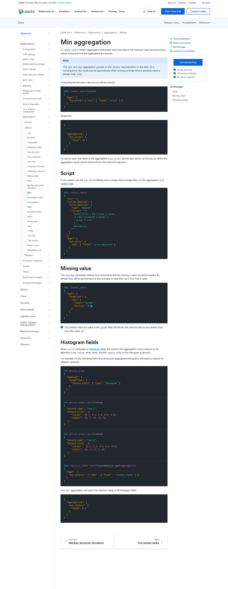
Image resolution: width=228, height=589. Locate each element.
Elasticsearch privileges (34, 64)
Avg (29, 133)
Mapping (27, 85)
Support (192, 3)
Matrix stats (32, 176)
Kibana (24, 289)
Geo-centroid (33, 157)
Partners (182, 3)
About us (172, 3)
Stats (29, 216)
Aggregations (29, 116)
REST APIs (28, 80)
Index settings (29, 69)
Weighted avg (34, 250)
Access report (64, 2)
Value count (33, 245)
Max (29, 181)
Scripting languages (32, 283)
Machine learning (29, 331)
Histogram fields (180, 100)
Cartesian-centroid (36, 171)
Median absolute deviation (35, 186)
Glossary (25, 344)
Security (24, 303)
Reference (204, 22)
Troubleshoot (189, 22)
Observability (27, 309)
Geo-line (31, 161)
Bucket (28, 122)
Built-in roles (28, 59)
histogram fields (97, 349)
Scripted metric (34, 212)
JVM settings (29, 54)
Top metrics (33, 240)
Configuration (29, 49)
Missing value (178, 96)
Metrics (28, 128)
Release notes (171, 22)
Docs (122, 11)
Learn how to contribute (182, 50)
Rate (29, 207)
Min (29, 193)
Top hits (31, 236)
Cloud (23, 296)
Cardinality (32, 142)
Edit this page (177, 46)
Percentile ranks (35, 197)
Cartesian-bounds (35, 166)
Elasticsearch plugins (33, 277)
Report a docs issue (180, 42)
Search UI (25, 338)
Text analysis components (29, 110)
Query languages (31, 104)
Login (206, 3)
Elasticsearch (27, 44)
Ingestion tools (28, 316)
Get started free (188, 62)
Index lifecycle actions (33, 74)
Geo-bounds (33, 152)
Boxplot (31, 138)
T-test (30, 231)
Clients (26, 271)
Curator (26, 266)
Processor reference (33, 260)
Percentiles (32, 202)
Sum (29, 226)
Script (175, 91)
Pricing (113, 11)
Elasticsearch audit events (31, 92)
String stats (32, 221)
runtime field (66, 183)
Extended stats (34, 147)
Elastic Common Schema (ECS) (28, 323)
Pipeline (29, 255)
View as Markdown (180, 38)
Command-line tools (32, 98)
